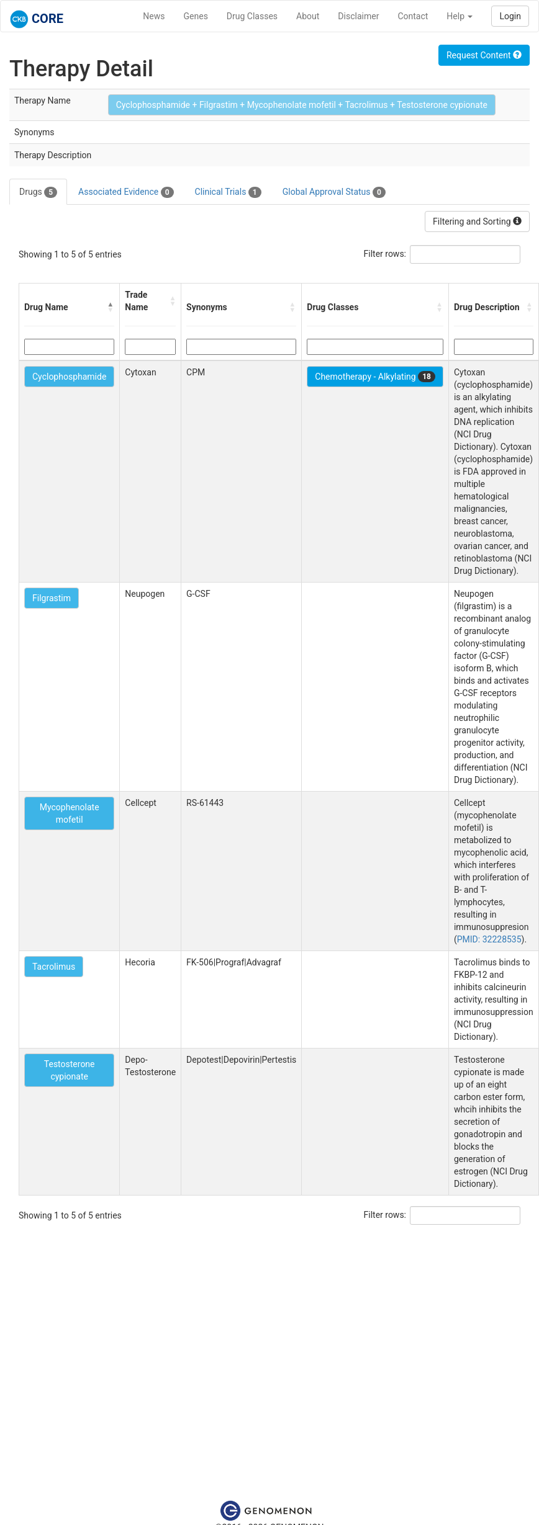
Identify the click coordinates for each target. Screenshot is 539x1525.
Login (510, 16)
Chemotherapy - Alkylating (375, 376)
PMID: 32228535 (489, 939)
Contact (412, 16)
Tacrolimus (53, 967)
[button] (110, 307)
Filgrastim (51, 598)
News (154, 16)
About (307, 16)
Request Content (484, 55)
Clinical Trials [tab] (228, 192)
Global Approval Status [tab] (334, 192)
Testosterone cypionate (69, 1070)
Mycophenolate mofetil (69, 813)
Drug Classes (252, 16)
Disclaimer (358, 16)
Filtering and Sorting (477, 221)
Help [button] (459, 16)
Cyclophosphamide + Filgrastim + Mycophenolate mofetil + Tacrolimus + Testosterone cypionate (301, 105)
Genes (196, 16)
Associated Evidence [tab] (125, 192)
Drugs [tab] (38, 192)
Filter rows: (385, 254)
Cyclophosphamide (69, 377)
